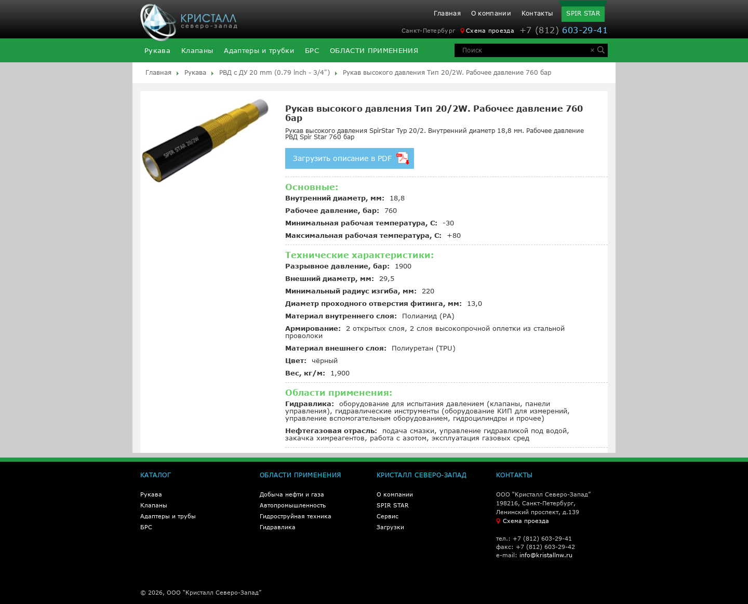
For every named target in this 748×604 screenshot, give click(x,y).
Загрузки (390, 527)
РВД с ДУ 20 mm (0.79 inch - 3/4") (274, 72)
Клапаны (197, 50)
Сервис (387, 516)
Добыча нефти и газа (292, 494)
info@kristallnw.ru (545, 555)
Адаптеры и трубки (259, 50)
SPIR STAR (583, 13)
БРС (312, 50)
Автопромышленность (293, 505)
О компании (491, 13)
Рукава (157, 50)
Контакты (537, 13)
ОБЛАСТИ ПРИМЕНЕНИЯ (374, 50)
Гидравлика (278, 527)
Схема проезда (487, 30)
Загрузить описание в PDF (351, 158)
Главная (447, 13)
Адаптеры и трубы (168, 516)
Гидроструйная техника (295, 516)
